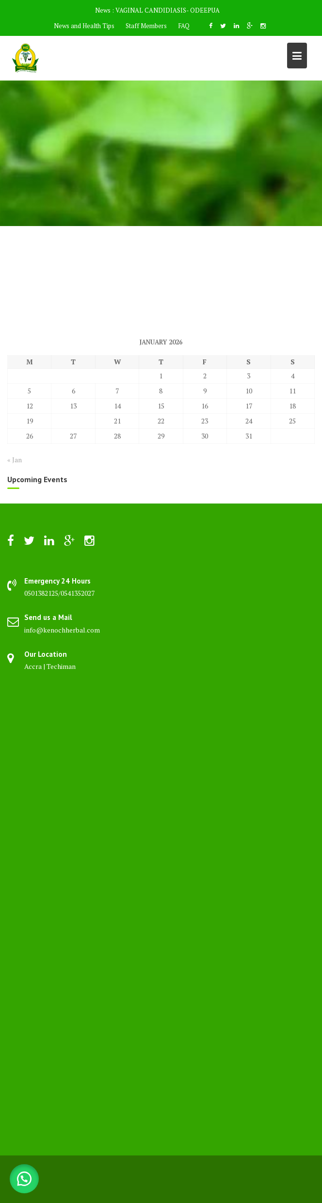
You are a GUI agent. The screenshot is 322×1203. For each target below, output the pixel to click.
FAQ (184, 25)
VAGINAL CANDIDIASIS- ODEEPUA (167, 10)
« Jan (14, 459)
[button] (24, 1178)
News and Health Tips (84, 25)
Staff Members (146, 25)
